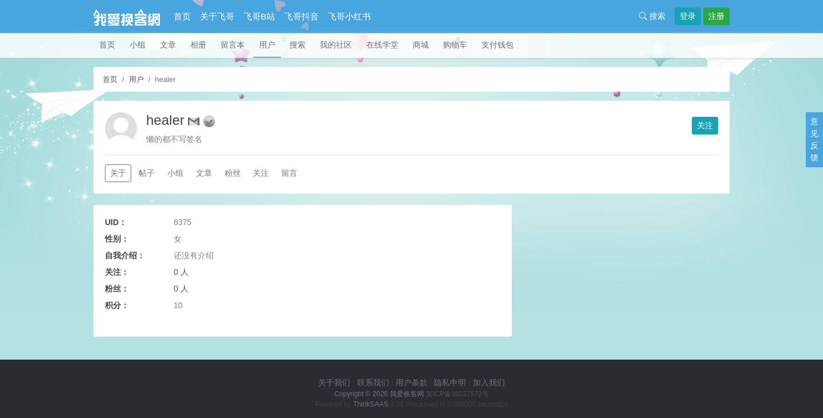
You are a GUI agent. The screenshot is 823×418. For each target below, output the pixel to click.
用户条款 (411, 382)
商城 (421, 44)
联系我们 (373, 382)
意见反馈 (814, 139)
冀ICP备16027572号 (457, 394)
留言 (289, 173)
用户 (267, 44)
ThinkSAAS (370, 404)
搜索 (652, 16)
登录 (688, 16)
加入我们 (489, 382)
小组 (138, 44)
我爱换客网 (407, 394)
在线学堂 (382, 44)
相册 (198, 44)
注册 (716, 16)
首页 (182, 16)
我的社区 (336, 44)
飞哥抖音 (301, 16)
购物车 (455, 44)
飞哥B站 (259, 16)
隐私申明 (450, 382)
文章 (168, 44)
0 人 (181, 272)
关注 (705, 125)
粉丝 (233, 173)
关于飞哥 (217, 16)
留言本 (233, 44)
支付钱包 (497, 44)
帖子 (147, 173)
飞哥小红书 (349, 16)
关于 (118, 173)
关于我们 (334, 382)
